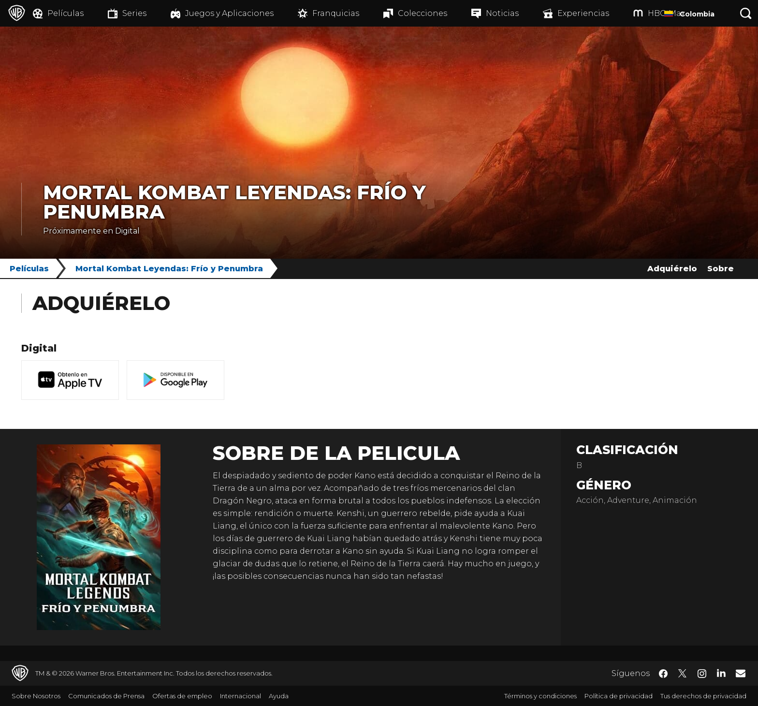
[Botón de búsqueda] (746, 13)
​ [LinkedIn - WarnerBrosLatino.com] (721, 672)
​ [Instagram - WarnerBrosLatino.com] (702, 673)
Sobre (720, 268)
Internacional (240, 696)
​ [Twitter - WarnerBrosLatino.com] (682, 673)
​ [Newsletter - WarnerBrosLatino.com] (740, 673)
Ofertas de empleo (182, 696)
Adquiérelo (672, 268)
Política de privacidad (618, 696)
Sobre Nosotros (36, 696)
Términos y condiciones (540, 696)
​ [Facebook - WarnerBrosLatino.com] (663, 673)
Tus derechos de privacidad (703, 696)
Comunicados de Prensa (106, 696)
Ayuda (279, 696)
